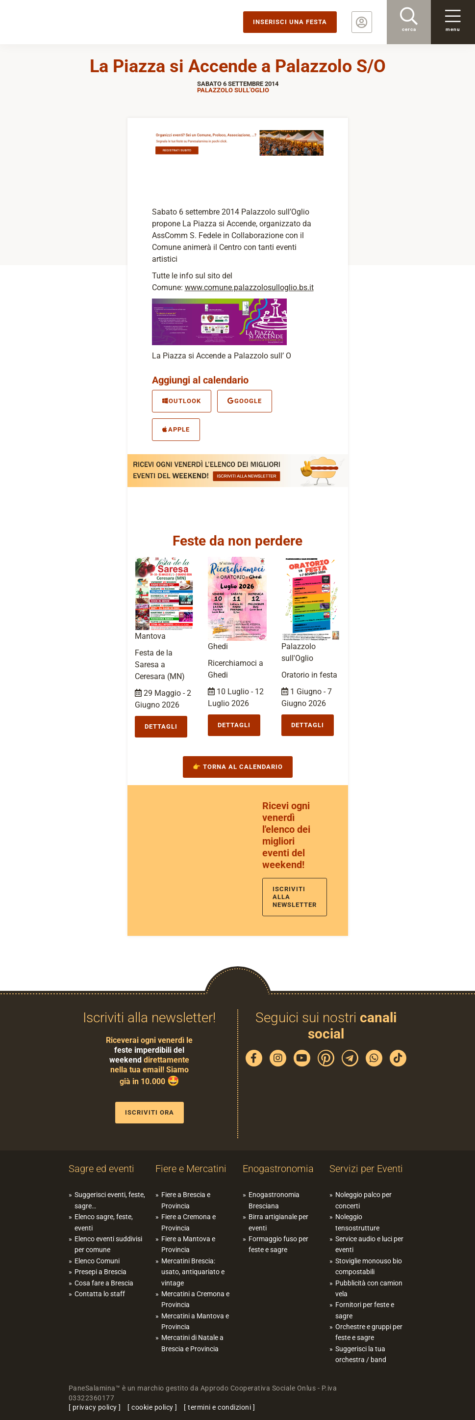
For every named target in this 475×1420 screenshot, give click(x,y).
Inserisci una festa (290, 22)
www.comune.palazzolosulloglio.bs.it (249, 287)
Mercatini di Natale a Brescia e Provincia (192, 1343)
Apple (176, 429)
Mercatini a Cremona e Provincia (195, 1299)
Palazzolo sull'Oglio (233, 90)
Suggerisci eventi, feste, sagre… (110, 1200)
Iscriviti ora (149, 1112)
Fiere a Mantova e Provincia (188, 1244)
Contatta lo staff (100, 1294)
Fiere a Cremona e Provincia (188, 1222)
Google (244, 401)
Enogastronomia (278, 1168)
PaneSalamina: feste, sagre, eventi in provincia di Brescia (76, 22)
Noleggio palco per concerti (363, 1200)
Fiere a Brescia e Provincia (185, 1200)
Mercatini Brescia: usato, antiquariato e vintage (193, 1272)
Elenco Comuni (97, 1261)
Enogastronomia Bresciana (274, 1200)
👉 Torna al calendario (238, 766)
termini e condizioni (219, 1407)
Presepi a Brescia (100, 1272)
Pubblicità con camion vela (368, 1288)
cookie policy (152, 1407)
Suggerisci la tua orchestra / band (360, 1354)
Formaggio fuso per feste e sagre (278, 1244)
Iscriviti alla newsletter (295, 896)
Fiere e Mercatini (190, 1168)
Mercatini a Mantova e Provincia (195, 1321)
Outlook (181, 401)
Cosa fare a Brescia (104, 1283)
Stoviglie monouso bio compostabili (368, 1266)
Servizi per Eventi (366, 1168)
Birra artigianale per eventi (278, 1222)
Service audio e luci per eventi (369, 1244)
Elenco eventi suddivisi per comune (108, 1244)
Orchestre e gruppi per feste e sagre (368, 1332)
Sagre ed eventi (101, 1168)
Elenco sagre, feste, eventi (104, 1222)
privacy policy (95, 1407)
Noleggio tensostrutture (357, 1222)
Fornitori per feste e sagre (364, 1310)
